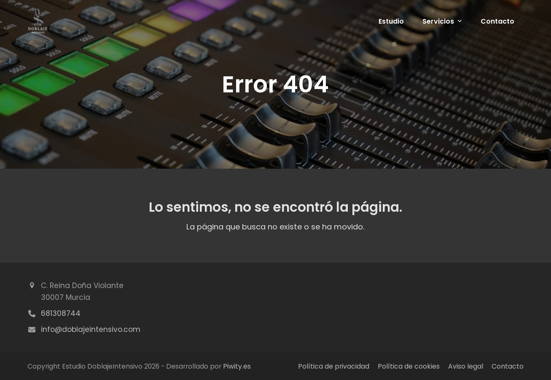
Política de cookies (409, 366)
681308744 (61, 313)
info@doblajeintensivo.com (90, 329)
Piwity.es (237, 366)
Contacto (508, 366)
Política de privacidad (333, 366)
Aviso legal (465, 366)
